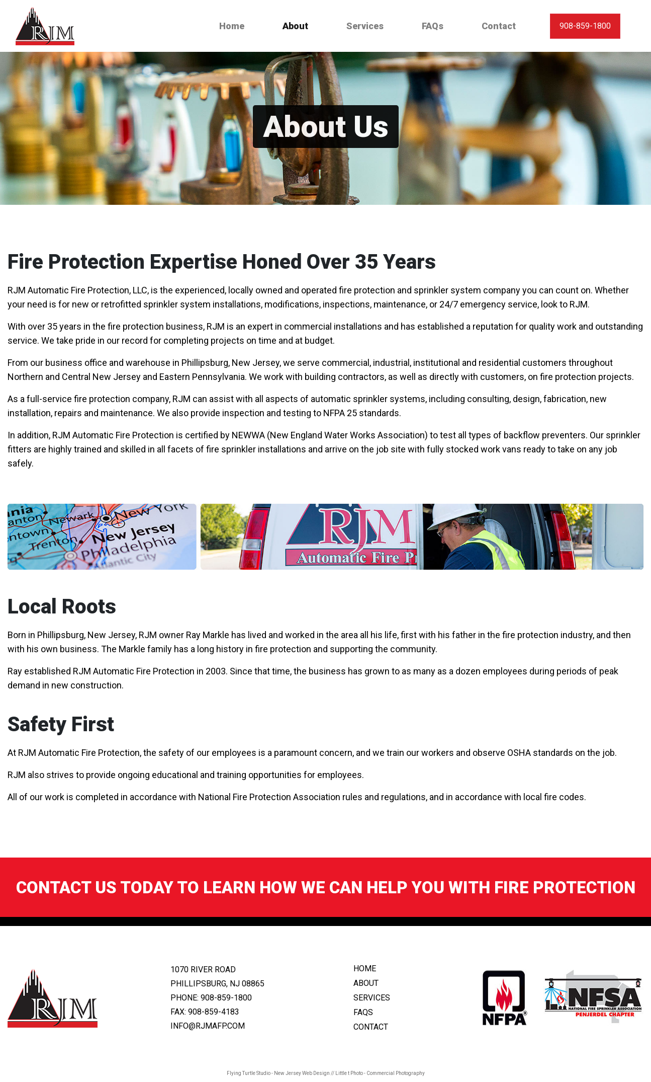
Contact (499, 26)
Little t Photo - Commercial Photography (380, 1073)
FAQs (432, 26)
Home (231, 26)
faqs (363, 1012)
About (297, 25)
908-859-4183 (213, 1012)
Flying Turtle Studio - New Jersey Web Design (278, 1073)
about (366, 983)
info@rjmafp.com (207, 1026)
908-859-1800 (585, 26)
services (371, 997)
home (364, 968)
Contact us (66, 887)
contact (370, 1027)
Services (365, 26)
